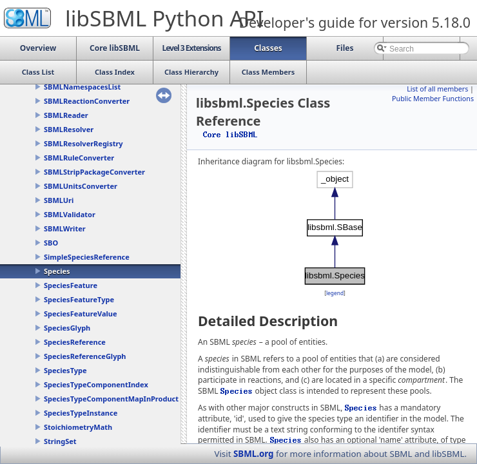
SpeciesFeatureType (79, 299)
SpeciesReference (75, 342)
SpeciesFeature (70, 285)
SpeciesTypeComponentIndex (96, 384)
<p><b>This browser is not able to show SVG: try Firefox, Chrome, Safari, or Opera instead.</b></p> (335, 228)
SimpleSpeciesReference (87, 257)
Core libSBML (230, 134)
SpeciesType (65, 370)
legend (335, 292)
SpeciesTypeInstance (80, 413)
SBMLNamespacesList (82, 87)
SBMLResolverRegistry (83, 143)
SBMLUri (58, 200)
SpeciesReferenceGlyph (85, 356)
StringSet (60, 441)
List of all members (437, 88)
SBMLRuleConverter (79, 157)
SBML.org (253, 453)
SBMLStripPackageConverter (94, 172)
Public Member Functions (433, 98)
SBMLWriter (65, 228)
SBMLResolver (68, 129)
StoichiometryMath (78, 427)
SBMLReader (66, 115)
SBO (51, 242)
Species (57, 271)
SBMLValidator (69, 214)
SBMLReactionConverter (87, 101)
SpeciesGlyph (67, 328)
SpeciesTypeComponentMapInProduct (111, 398)
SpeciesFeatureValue (80, 313)
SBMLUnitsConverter (80, 186)
